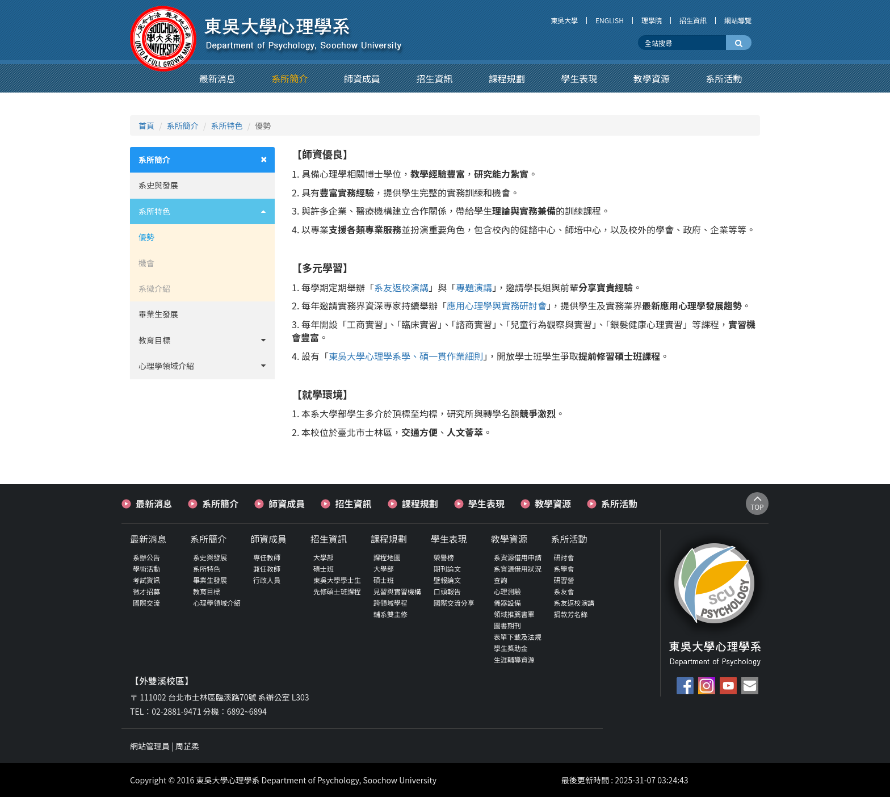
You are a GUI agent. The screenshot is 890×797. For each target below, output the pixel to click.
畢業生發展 (158, 314)
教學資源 (553, 503)
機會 (146, 263)
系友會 (564, 591)
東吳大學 (564, 20)
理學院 (651, 20)
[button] (217, 78)
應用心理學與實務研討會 (497, 305)
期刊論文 (447, 568)
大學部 (323, 557)
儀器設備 (507, 602)
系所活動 (619, 503)
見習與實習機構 (397, 591)
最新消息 (154, 503)
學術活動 (146, 568)
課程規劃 (420, 503)
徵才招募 (146, 591)
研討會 (564, 557)
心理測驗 (507, 591)
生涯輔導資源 (514, 659)
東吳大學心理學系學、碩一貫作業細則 (406, 356)
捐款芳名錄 (571, 614)
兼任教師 (266, 568)
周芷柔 (187, 746)
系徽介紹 (154, 288)
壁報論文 (447, 580)
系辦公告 (146, 557)
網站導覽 (738, 20)
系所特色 (227, 125)
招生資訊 (693, 20)
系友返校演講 (401, 287)
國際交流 (146, 602)
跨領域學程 (390, 602)
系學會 (564, 568)
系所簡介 (183, 125)
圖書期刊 (507, 625)
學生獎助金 (511, 648)
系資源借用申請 (517, 557)
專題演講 (474, 287)
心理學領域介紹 (206, 366)
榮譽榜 (444, 557)
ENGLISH (609, 20)
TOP (756, 503)
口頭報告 (447, 591)
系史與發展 (158, 185)
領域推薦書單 (514, 614)
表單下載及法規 (517, 636)
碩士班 (323, 568)
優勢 (146, 236)
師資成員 (286, 503)
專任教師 (266, 557)
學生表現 (486, 503)
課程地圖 (387, 557)
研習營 (564, 580)
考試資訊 (146, 580)
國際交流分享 (454, 602)
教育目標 (206, 340)
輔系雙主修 (390, 614)
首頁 (146, 125)
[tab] (202, 160)
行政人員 (266, 580)
